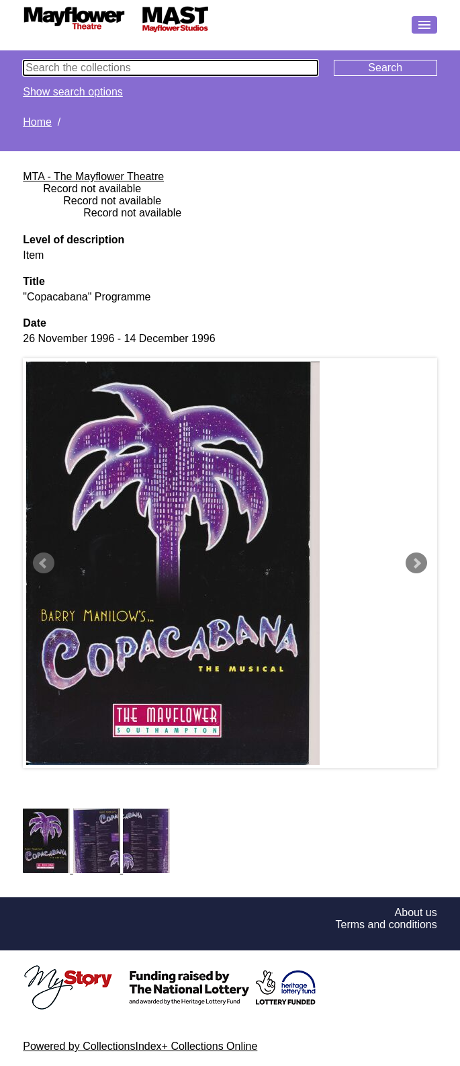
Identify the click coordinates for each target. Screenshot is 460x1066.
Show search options (73, 91)
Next (416, 563)
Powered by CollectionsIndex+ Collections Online (140, 1046)
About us (416, 912)
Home (37, 122)
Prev (43, 563)
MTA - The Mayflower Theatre (93, 176)
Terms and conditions (386, 924)
